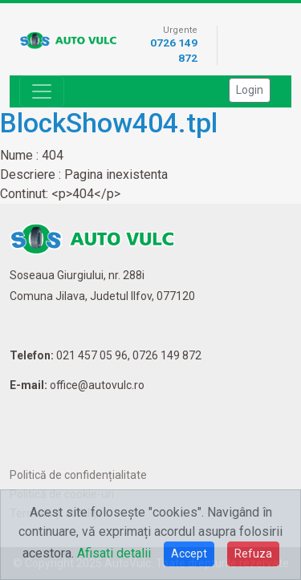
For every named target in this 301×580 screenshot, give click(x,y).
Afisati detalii (114, 553)
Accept (189, 553)
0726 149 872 (166, 355)
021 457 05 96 (92, 355)
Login (249, 89)
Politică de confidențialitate (78, 475)
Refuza (253, 553)
